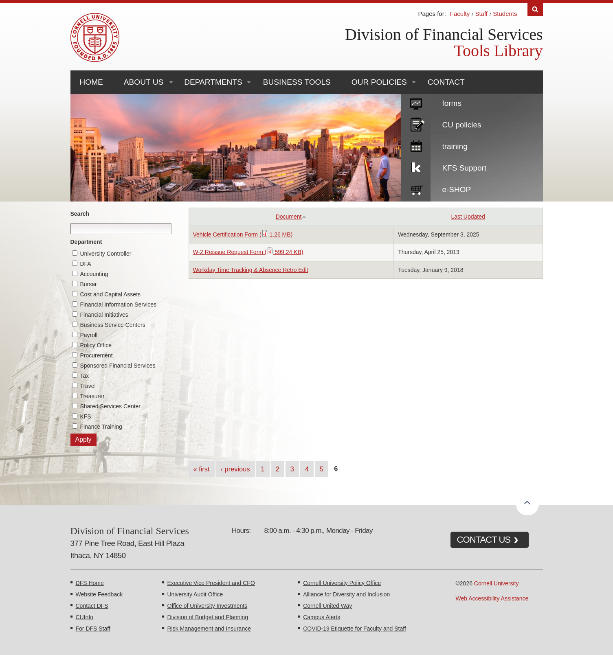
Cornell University (496, 583)
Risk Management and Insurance (209, 628)
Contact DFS (92, 605)
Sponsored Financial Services (117, 365)
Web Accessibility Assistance (492, 598)
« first (201, 469)
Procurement (96, 355)
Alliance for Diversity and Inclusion (346, 594)
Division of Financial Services (444, 34)
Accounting (94, 274)
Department (86, 242)
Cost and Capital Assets (110, 294)
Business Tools (297, 82)
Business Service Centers (112, 325)
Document (291, 216)
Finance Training (101, 426)
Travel (87, 386)
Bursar (88, 284)
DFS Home (90, 583)
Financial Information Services (118, 304)
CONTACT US (484, 540)
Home (91, 82)
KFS (85, 416)
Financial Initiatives (104, 314)
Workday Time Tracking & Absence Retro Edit (250, 270)
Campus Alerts (321, 617)
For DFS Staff (93, 628)
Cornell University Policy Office (342, 583)
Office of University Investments (207, 605)
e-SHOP (456, 189)
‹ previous (235, 469)
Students (505, 13)
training (454, 146)
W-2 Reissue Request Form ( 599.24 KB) (248, 252)
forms (451, 103)
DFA (85, 264)
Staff (481, 13)
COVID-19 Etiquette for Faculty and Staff (354, 628)
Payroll (88, 335)
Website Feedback (99, 594)
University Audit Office (195, 594)
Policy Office (96, 345)
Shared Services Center (110, 406)
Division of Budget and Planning (207, 617)
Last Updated (468, 216)
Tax (84, 375)
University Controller (105, 253)
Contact (446, 82)
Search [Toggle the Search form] (535, 9)
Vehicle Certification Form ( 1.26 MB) (243, 234)
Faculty (460, 13)
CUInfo (85, 617)
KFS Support (464, 168)
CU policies (461, 124)
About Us (143, 82)
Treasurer (92, 396)
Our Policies (379, 82)
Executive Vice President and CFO (211, 583)
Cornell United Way (327, 605)
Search (80, 213)
